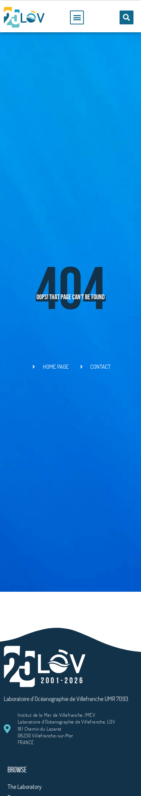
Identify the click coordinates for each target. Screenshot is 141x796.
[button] (77, 17)
